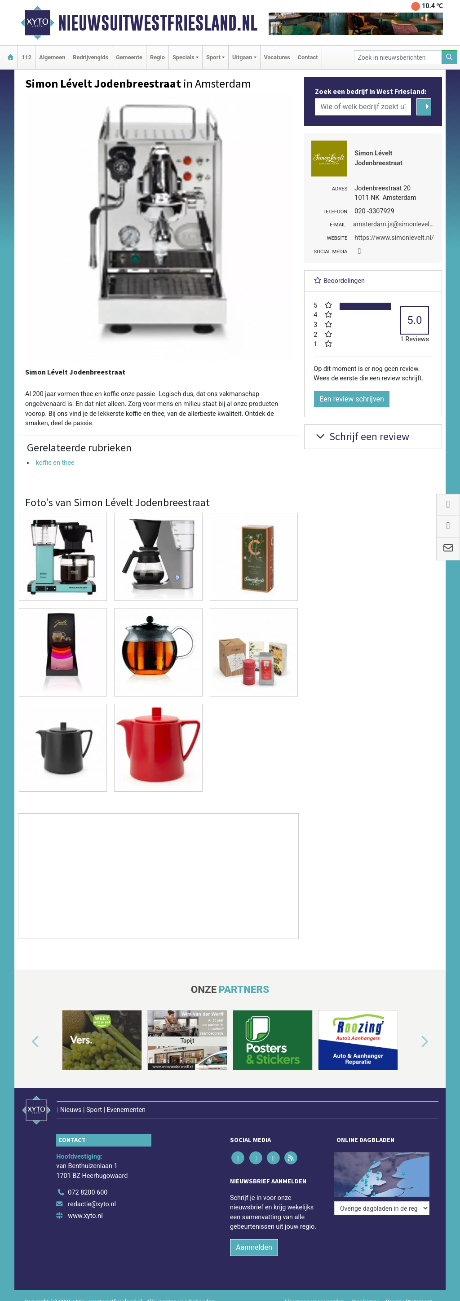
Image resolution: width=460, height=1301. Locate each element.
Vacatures (277, 57)
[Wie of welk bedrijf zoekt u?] (363, 106)
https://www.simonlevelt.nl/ (394, 238)
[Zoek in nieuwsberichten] (398, 57)
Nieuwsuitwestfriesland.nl (157, 23)
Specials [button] (183, 57)
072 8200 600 (87, 1192)
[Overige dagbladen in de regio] (381, 1208)
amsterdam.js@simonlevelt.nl (395, 224)
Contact (308, 57)
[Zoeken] (450, 57)
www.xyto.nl (85, 1216)
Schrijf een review (361, 436)
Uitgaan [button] (242, 57)
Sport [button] (213, 57)
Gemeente (129, 57)
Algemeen (52, 57)
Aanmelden (254, 1247)
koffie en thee (54, 463)
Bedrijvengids (90, 57)
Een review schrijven (351, 399)
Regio (157, 57)
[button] (25, 1042)
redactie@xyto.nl (92, 1204)
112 (26, 57)
